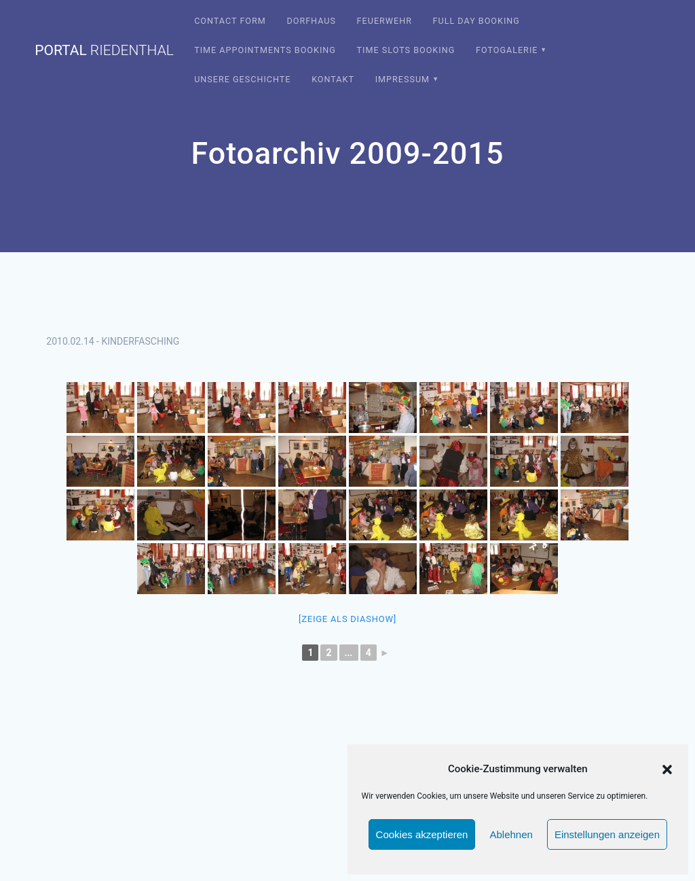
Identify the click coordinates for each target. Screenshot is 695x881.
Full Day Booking (476, 21)
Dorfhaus (311, 21)
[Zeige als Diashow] (347, 619)
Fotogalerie (507, 50)
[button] (667, 769)
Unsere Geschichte (242, 79)
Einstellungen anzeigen (607, 834)
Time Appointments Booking (265, 50)
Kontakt (333, 79)
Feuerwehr (384, 21)
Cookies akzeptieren (422, 834)
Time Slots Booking (406, 50)
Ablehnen (510, 834)
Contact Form (230, 21)
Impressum (402, 79)
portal (104, 51)
